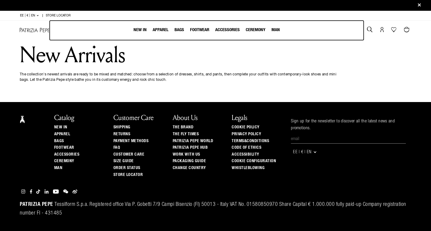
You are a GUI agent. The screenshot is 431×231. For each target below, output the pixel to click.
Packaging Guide (189, 161)
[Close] (419, 5)
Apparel (161, 30)
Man (275, 30)
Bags (179, 30)
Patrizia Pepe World (193, 141)
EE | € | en (29, 15)
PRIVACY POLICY (246, 134)
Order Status (126, 168)
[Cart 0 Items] (407, 30)
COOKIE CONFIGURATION (254, 161)
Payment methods (131, 141)
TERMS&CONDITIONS (250, 141)
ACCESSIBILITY (245, 154)
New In (140, 30)
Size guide (123, 161)
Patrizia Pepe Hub (190, 147)
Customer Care (129, 154)
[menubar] (207, 30)
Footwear (199, 30)
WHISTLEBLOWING (248, 168)
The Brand (183, 127)
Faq (116, 147)
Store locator (128, 175)
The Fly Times (186, 134)
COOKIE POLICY (245, 127)
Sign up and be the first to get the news (215, 5)
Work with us (186, 154)
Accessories (227, 30)
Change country (189, 168)
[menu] (206, 30)
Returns (121, 134)
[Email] (348, 139)
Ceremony (255, 30)
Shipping (121, 127)
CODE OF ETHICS (246, 147)
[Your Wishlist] (394, 31)
